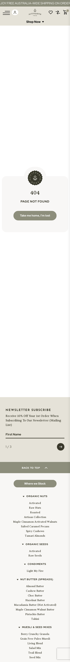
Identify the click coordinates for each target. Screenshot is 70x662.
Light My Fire (35, 571)
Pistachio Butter (35, 614)
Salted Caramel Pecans (35, 526)
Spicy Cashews (35, 531)
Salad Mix (35, 648)
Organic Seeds (37, 544)
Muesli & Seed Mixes (37, 627)
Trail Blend (35, 652)
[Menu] (6, 13)
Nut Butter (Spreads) (36, 579)
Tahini (35, 619)
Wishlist (51, 12)
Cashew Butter (35, 591)
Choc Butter (35, 595)
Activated (35, 503)
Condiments (37, 564)
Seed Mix (35, 657)
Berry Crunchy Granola (35, 634)
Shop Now (35, 22)
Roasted (35, 512)
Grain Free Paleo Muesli (35, 638)
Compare (58, 12)
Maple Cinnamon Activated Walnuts (35, 521)
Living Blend (35, 643)
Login (15, 12)
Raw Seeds (35, 555)
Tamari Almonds (35, 535)
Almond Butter (35, 586)
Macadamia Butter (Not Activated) (35, 605)
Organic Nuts (36, 496)
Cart (65, 12)
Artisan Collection (35, 517)
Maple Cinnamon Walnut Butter (35, 609)
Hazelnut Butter (35, 600)
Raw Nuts (35, 507)
